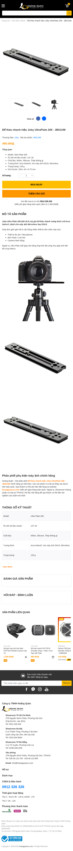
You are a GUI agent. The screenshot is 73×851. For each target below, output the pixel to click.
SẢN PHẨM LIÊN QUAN (16, 612)
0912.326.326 (46, 201)
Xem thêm (7, 567)
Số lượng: (6, 175)
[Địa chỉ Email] (36, 683)
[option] (19, 104)
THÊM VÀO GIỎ (36, 193)
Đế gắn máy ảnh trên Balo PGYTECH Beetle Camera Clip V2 (15, 650)
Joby (16, 137)
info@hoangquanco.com (22, 763)
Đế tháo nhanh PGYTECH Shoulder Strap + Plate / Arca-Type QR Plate (42, 650)
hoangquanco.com (10, 489)
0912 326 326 (13, 786)
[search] (69, 13)
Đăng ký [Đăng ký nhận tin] (66, 683)
